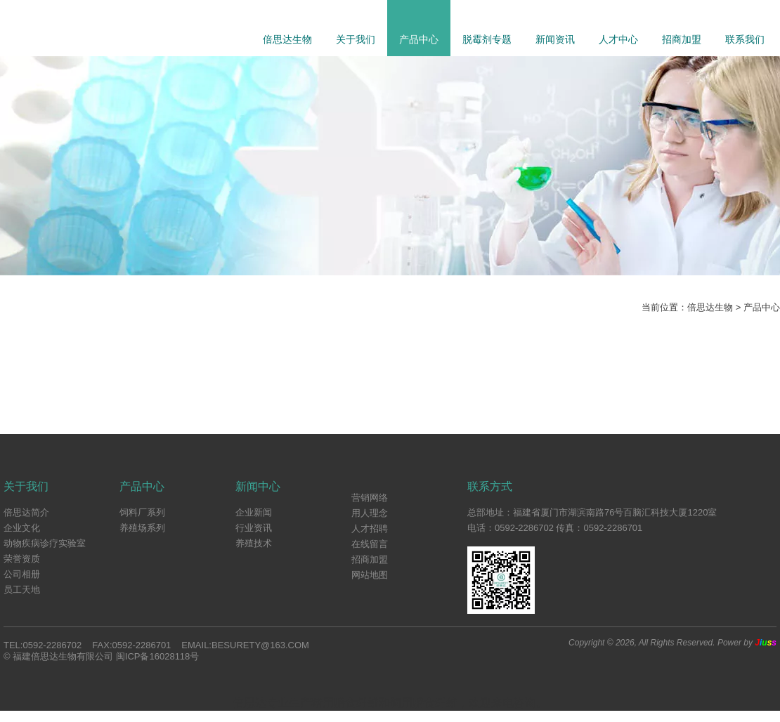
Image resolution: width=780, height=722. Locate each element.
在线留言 (369, 544)
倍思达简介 (26, 512)
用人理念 (369, 513)
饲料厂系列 (142, 512)
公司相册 (22, 574)
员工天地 (22, 589)
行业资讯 (253, 528)
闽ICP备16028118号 (158, 656)
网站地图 (369, 575)
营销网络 (369, 497)
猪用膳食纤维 (345, 703)
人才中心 (618, 39)
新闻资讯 (555, 39)
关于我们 (355, 39)
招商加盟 (681, 39)
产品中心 (418, 39)
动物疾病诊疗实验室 (45, 543)
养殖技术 (253, 543)
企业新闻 (253, 512)
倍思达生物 (287, 39)
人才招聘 (369, 528)
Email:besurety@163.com (245, 645)
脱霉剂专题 (487, 39)
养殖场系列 (142, 528)
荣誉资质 (22, 558)
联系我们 (745, 39)
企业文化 (22, 528)
